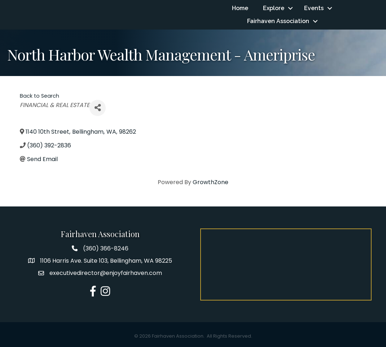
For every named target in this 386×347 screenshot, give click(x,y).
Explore (273, 8)
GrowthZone (210, 182)
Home (240, 8)
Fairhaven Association (278, 21)
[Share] (97, 108)
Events (314, 8)
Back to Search (39, 95)
